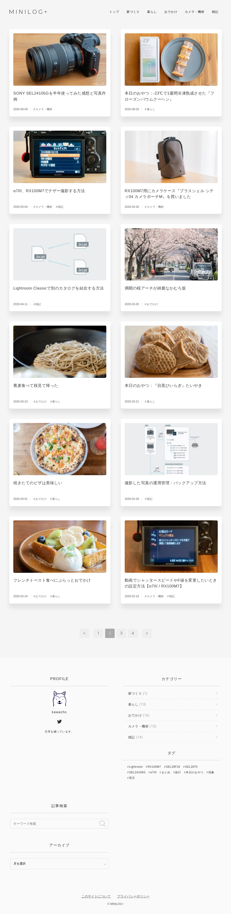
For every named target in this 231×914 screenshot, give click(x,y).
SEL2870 (191, 766)
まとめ (166, 772)
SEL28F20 (173, 766)
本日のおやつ (194, 772)
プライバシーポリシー (133, 896)
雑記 (214, 12)
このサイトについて (96, 896)
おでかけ (170, 12)
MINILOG (28, 12)
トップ (114, 12)
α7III (153, 772)
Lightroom (136, 766)
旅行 (178, 772)
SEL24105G (137, 772)
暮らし (151, 12)
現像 (211, 772)
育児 (132, 778)
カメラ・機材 (194, 12)
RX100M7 (154, 766)
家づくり (132, 12)
